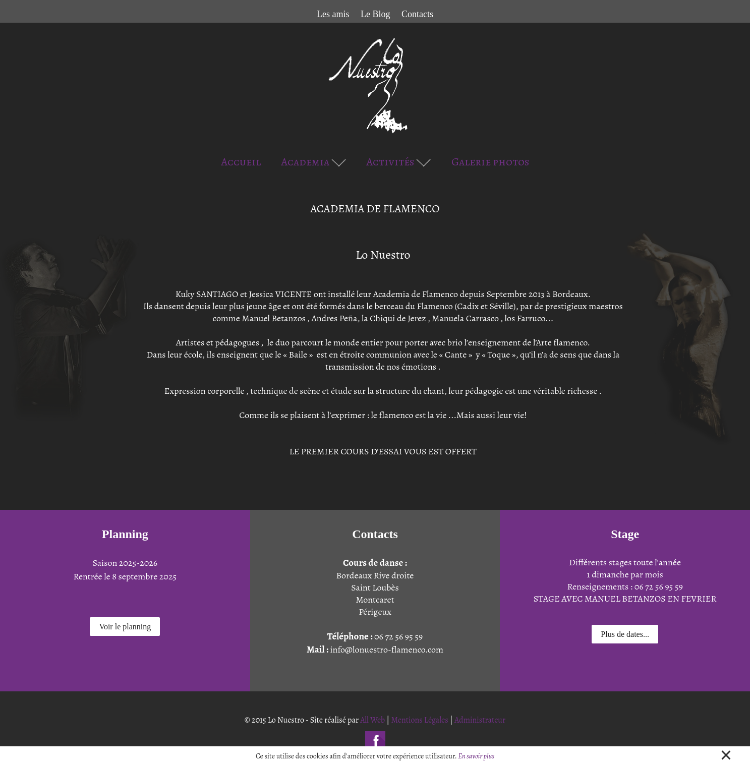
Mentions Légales (419, 720)
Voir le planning (125, 626)
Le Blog (375, 14)
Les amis (333, 14)
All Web (372, 720)
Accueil (241, 161)
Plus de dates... (625, 634)
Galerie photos (490, 161)
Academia (314, 161)
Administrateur (479, 720)
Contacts (417, 14)
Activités (398, 161)
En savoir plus (476, 756)
